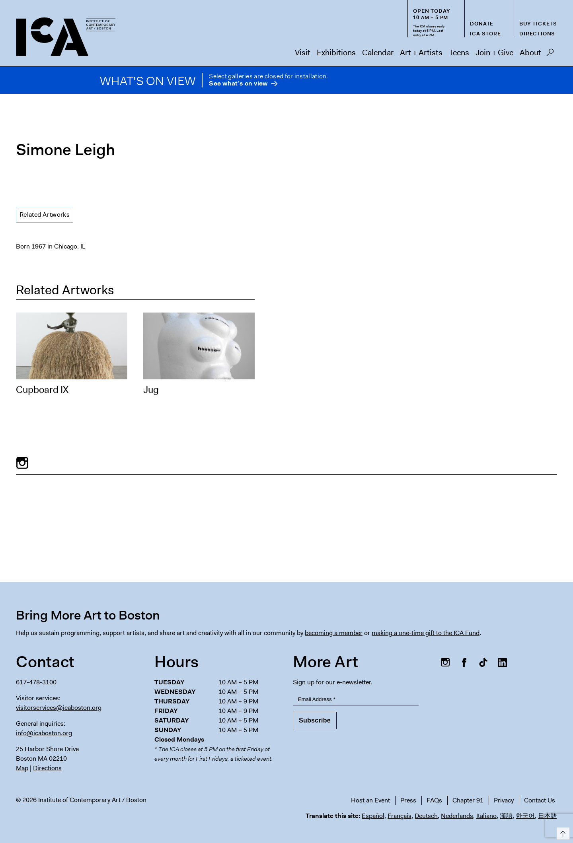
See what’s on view (238, 83)
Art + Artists (421, 52)
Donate (481, 23)
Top (562, 832)
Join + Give (494, 52)
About (530, 52)
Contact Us (539, 800)
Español (373, 816)
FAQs (434, 800)
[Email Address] (356, 699)
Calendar (378, 52)
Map (22, 768)
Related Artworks (44, 214)
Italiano (486, 816)
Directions (537, 33)
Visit (302, 52)
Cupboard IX (42, 389)
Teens (459, 52)
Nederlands (457, 816)
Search (550, 54)
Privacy (504, 800)
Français (399, 816)
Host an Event (370, 800)
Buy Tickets (538, 23)
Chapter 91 (467, 800)
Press (408, 800)
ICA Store (485, 33)
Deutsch (426, 816)
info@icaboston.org (44, 733)
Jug (151, 389)
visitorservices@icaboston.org (58, 707)
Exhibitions (336, 52)
